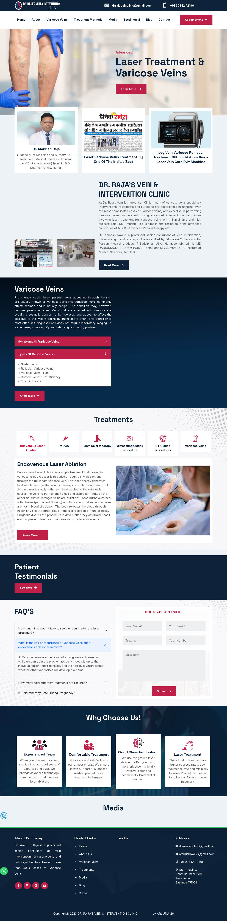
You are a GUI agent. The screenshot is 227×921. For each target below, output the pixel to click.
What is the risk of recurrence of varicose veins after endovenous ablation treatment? (54, 645)
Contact (81, 893)
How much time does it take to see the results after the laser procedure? (58, 630)
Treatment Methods (88, 19)
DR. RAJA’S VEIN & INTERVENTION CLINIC (115, 913)
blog (149, 19)
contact (164, 19)
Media (113, 19)
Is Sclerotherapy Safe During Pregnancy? (46, 693)
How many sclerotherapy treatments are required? (52, 683)
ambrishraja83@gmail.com (194, 854)
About (36, 19)
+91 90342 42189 (189, 862)
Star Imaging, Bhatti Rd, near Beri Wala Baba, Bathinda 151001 (188, 876)
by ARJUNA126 (163, 913)
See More (28, 587)
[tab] (31, 443)
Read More (114, 265)
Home (21, 19)
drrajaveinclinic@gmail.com (195, 846)
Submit (164, 691)
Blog (79, 885)
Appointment (196, 20)
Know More (131, 89)
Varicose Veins (57, 19)
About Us (83, 854)
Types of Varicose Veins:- (36, 354)
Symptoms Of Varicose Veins (38, 341)
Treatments (84, 869)
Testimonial (131, 19)
